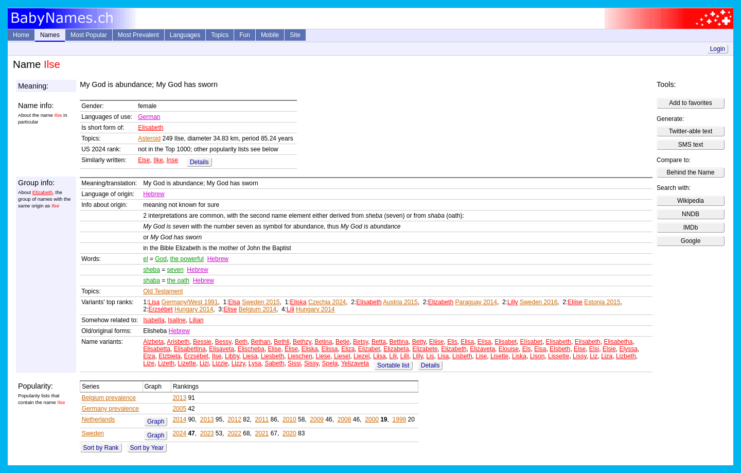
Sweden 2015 (260, 302)
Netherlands (98, 419)
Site (295, 35)
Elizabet (369, 349)
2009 (317, 419)
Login (717, 48)
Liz (593, 356)
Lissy (579, 356)
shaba (151, 280)
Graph (155, 421)
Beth (241, 341)
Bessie (202, 341)
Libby (232, 356)
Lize (148, 363)
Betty (419, 341)
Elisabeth (150, 127)
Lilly (512, 302)
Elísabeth (588, 341)
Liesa (249, 356)
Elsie (609, 349)
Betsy (360, 341)
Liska (519, 356)
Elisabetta (156, 349)
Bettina (399, 341)
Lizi (204, 363)
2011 (262, 419)
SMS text (690, 144)
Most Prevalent (138, 35)
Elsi (594, 349)
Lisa (154, 302)
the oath (178, 280)
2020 (289, 433)
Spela (330, 363)
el (145, 258)
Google (691, 240)
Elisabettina (190, 349)
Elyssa (629, 349)
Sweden (93, 433)
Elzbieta (169, 356)
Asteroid (149, 138)
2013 (179, 397)
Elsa (234, 302)
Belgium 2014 (257, 309)
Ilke (158, 160)
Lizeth (166, 363)
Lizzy (238, 363)
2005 (179, 408)
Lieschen (300, 356)
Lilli (404, 356)
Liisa (379, 356)
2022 (234, 433)
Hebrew (153, 194)
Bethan (260, 341)
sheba (151, 269)
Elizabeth (42, 192)
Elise (230, 309)
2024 (179, 433)
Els (526, 349)
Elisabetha (618, 341)
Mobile (270, 35)
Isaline (177, 320)
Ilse (217, 356)
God (161, 258)
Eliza (348, 349)
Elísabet (531, 341)
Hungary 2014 (193, 309)
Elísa (484, 341)
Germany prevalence (110, 408)
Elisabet (506, 341)
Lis (430, 356)
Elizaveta (482, 349)
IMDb (690, 227)
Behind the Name (691, 172)
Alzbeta (153, 341)
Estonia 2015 (602, 302)
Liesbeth (272, 356)
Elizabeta (396, 349)
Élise (291, 349)
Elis (452, 341)
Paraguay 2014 (476, 302)
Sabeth (274, 363)
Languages (185, 35)
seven (175, 269)
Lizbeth (626, 356)
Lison (537, 356)
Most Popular (88, 35)
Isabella (153, 320)
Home (21, 35)
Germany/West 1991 (190, 302)
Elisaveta (221, 349)
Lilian (196, 320)
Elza (149, 356)
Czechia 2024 (327, 302)
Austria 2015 (400, 302)
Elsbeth (560, 349)
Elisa (467, 341)
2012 (234, 419)
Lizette (187, 363)
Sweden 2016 (538, 302)
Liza (606, 356)
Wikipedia (690, 200)
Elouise (509, 349)
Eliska (298, 302)
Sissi (294, 363)
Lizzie (220, 363)
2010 (289, 419)
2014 (179, 419)
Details (199, 162)
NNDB (690, 214)
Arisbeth (178, 341)
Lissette (558, 356)
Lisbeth (462, 356)
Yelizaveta (355, 363)
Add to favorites (690, 103)
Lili (290, 309)
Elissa (329, 349)
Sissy (311, 363)
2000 (372, 419)
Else (144, 160)
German (149, 116)
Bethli (281, 341)
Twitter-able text (691, 131)
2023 (207, 433)
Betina (323, 341)
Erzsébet (160, 309)
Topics (219, 35)
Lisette (499, 356)
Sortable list (393, 365)
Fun (244, 35)
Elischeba (251, 349)
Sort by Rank (100, 447)
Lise (481, 356)
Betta (379, 341)
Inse (173, 160)
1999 (400, 419)
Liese (323, 356)
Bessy (223, 341)
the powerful (187, 258)
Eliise (575, 302)
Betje (342, 341)
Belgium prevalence (109, 397)
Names (50, 35)
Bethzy (302, 341)
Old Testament (163, 291)
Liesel (342, 356)
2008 (344, 419)
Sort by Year (147, 447)
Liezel (361, 356)
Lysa (255, 363)
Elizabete (424, 349)
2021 (262, 433)
